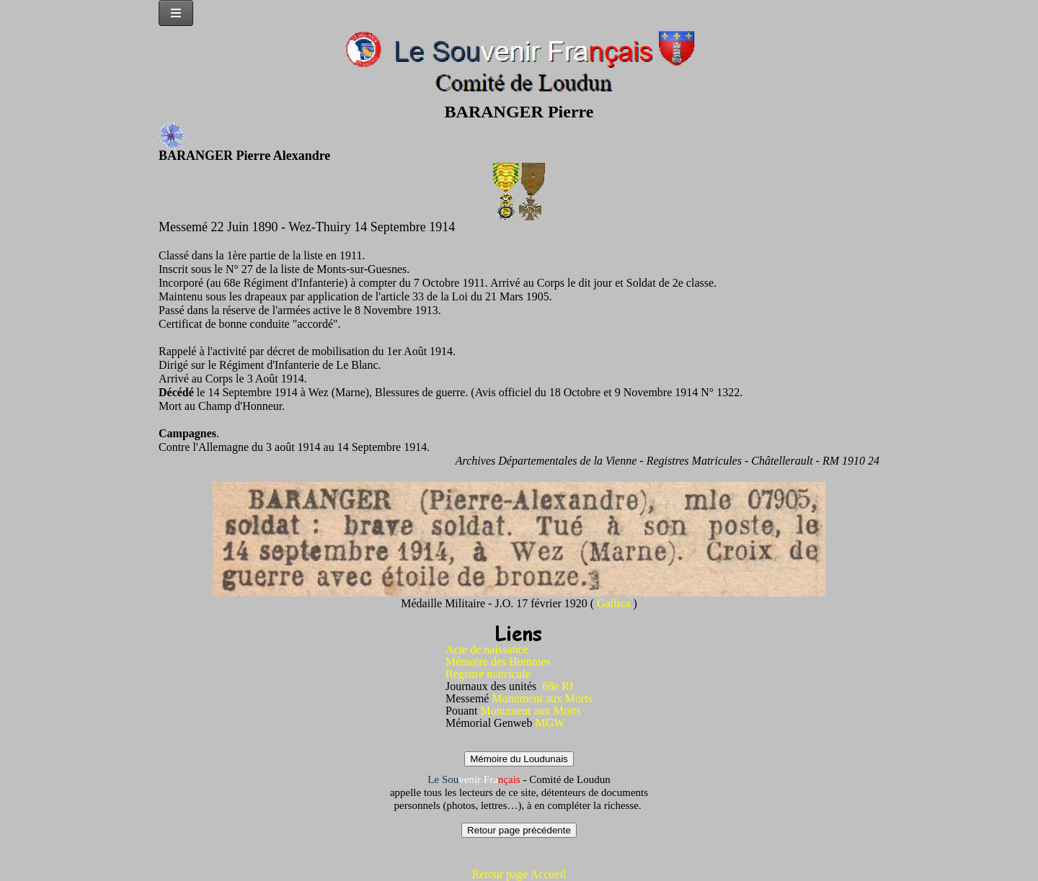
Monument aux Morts (542, 698)
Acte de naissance (486, 649)
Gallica (615, 603)
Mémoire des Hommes (498, 662)
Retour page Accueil (519, 874)
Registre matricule (488, 674)
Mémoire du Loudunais (519, 758)
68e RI (557, 686)
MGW (549, 723)
